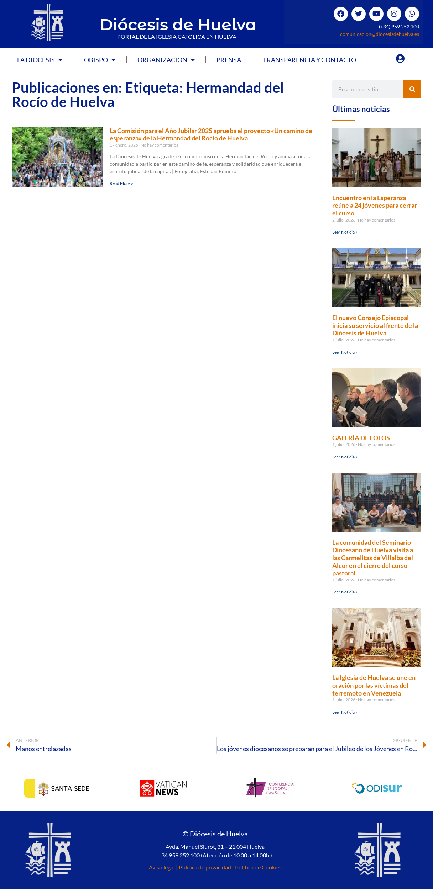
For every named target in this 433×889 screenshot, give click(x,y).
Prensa (228, 60)
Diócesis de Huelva (178, 24)
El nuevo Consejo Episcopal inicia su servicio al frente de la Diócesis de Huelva (375, 325)
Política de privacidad (205, 867)
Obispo (99, 59)
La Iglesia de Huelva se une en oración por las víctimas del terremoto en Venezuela (374, 685)
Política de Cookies (258, 867)
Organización (166, 59)
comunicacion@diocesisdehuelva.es (379, 34)
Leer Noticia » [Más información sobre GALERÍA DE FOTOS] (345, 456)
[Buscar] (412, 89)
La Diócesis (39, 59)
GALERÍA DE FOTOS (361, 438)
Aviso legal (162, 867)
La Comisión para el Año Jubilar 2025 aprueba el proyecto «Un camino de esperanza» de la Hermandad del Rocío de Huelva (211, 134)
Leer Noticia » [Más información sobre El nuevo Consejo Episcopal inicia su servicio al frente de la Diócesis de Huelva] (345, 352)
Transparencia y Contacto (309, 60)
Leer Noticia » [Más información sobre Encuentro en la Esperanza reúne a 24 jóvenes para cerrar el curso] (345, 232)
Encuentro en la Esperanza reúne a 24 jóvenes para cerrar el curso (374, 205)
